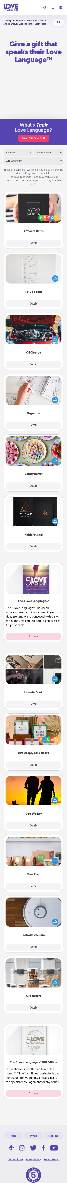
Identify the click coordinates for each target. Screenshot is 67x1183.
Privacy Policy (33, 1159)
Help (13, 1135)
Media (33, 1135)
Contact (53, 1135)
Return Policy (51, 1159)
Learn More (40, 23)
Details (33, 243)
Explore (33, 636)
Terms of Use (15, 1159)
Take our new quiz (33, 138)
